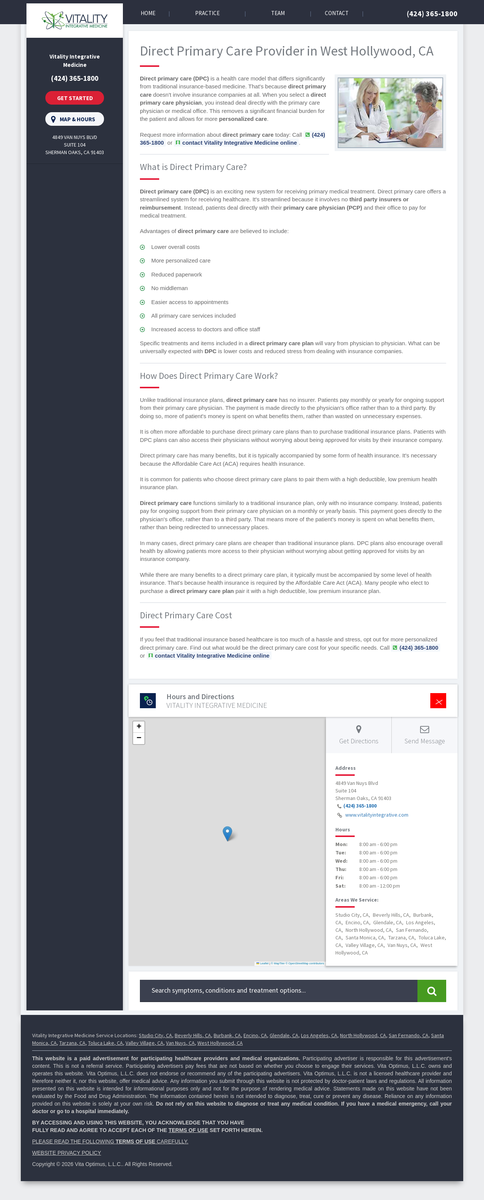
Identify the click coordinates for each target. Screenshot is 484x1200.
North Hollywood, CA (363, 1035)
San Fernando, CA (408, 1035)
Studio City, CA (155, 1035)
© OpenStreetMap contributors (304, 963)
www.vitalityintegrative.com (376, 814)
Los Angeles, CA (319, 1035)
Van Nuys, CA (180, 1042)
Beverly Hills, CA (193, 1035)
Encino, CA (255, 1035)
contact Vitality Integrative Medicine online (239, 142)
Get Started (75, 98)
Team (278, 13)
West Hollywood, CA (220, 1042)
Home (148, 13)
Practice (207, 13)
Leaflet (262, 963)
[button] (227, 834)
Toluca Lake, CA (105, 1042)
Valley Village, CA (144, 1042)
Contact (337, 13)
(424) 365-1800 (432, 13)
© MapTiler (278, 963)
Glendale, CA (284, 1035)
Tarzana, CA (72, 1042)
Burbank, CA (227, 1035)
